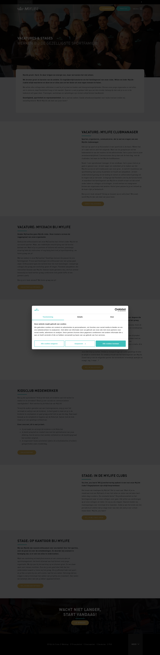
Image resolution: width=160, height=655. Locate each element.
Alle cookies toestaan (111, 344)
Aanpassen (80, 344)
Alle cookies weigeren (49, 344)
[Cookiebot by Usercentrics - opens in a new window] (116, 309)
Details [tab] (80, 317)
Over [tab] (112, 317)
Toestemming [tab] (48, 317)
